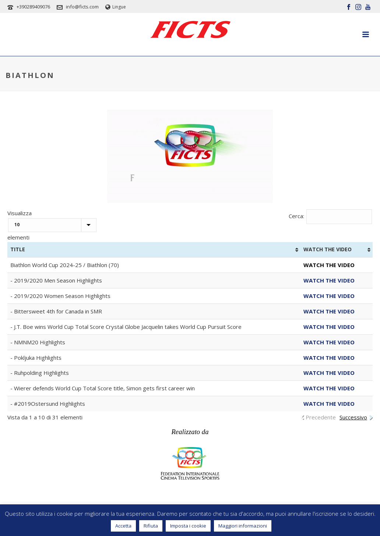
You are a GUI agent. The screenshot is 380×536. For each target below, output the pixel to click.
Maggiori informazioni (242, 525)
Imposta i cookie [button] (188, 525)
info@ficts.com (82, 6)
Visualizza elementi (51, 225)
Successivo (353, 417)
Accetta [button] (123, 525)
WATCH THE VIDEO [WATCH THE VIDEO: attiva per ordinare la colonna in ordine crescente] (327, 249)
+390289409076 (33, 6)
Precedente (321, 417)
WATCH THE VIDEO (329, 280)
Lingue (115, 7)
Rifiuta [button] (151, 525)
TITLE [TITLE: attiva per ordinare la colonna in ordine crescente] (17, 249)
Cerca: (330, 216)
